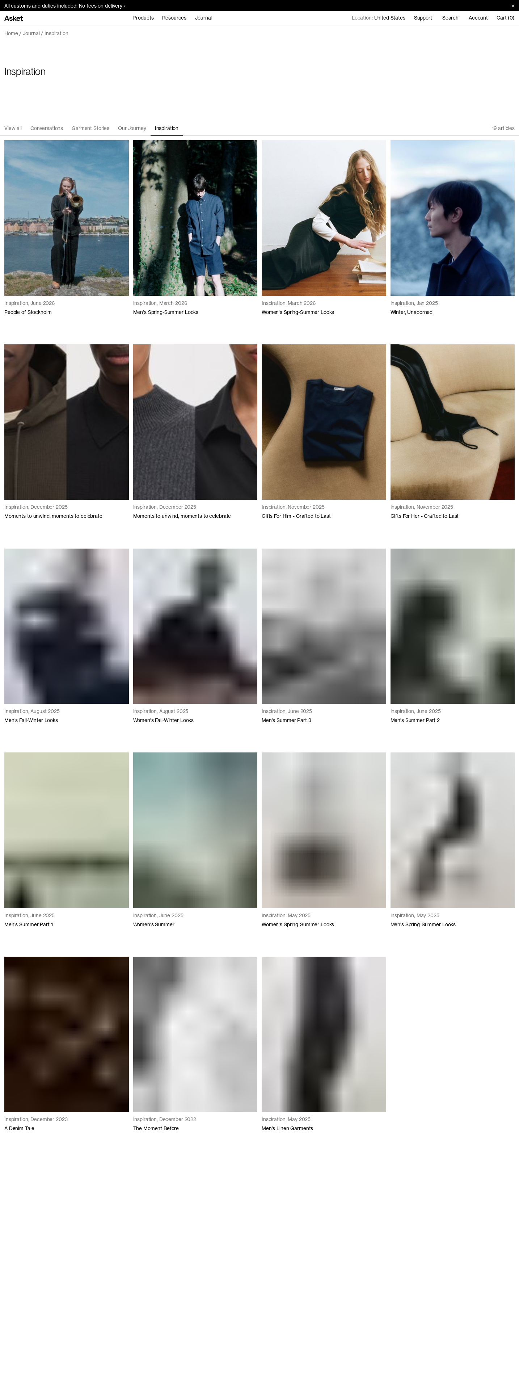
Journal (203, 18)
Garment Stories (90, 128)
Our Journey (132, 128)
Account (478, 18)
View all (13, 128)
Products (143, 18)
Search (450, 18)
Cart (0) (506, 18)
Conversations (46, 128)
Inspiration (56, 33)
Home (11, 33)
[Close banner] (510, 5)
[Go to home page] (13, 18)
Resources (174, 18)
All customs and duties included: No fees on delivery (65, 6)
